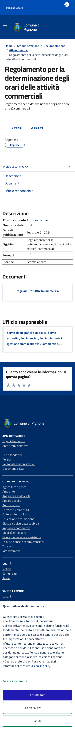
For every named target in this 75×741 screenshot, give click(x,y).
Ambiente (8, 491)
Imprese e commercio (16, 528)
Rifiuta (37, 721)
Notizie (6, 569)
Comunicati (9, 573)
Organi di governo (13, 441)
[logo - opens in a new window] (39, 735)
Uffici (5, 450)
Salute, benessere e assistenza (21, 537)
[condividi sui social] (14, 128)
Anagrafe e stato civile (16, 496)
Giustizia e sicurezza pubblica (20, 523)
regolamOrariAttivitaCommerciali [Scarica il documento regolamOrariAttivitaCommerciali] (38, 291)
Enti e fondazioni (12, 455)
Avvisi (6, 578)
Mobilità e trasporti (14, 532)
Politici (6, 459)
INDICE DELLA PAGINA (37, 166)
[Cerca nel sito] (64, 27)
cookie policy (42, 665)
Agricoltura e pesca (14, 487)
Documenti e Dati (13, 468)
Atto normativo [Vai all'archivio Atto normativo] (38, 220)
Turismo (7, 546)
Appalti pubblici (11, 500)
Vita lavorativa (11, 551)
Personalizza (37, 708)
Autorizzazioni (11, 505)
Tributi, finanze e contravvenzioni (23, 541)
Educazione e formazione (18, 519)
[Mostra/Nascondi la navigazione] (4, 26)
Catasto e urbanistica (15, 509)
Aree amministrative (15, 445)
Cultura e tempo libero (16, 514)
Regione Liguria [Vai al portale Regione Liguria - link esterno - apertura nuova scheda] (14, 8)
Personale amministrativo (18, 464)
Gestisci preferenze (19, 681)
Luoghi (6, 596)
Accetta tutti (37, 695)
